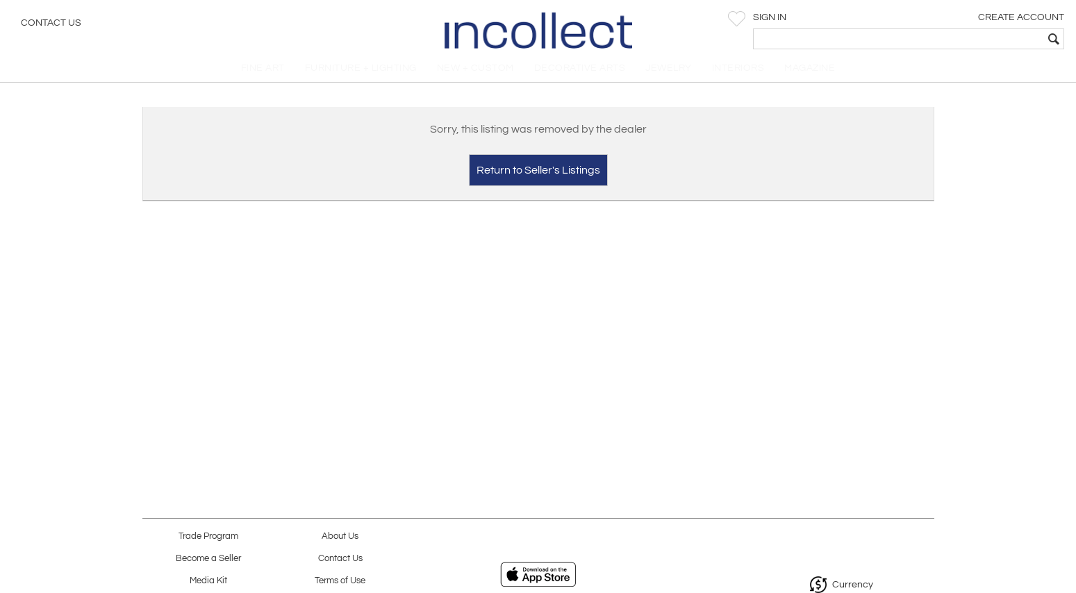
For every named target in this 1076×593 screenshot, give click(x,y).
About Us (340, 536)
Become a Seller (208, 558)
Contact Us (51, 24)
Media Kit (208, 580)
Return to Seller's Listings (538, 177)
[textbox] (965, 39)
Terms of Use (340, 580)
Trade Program (208, 536)
